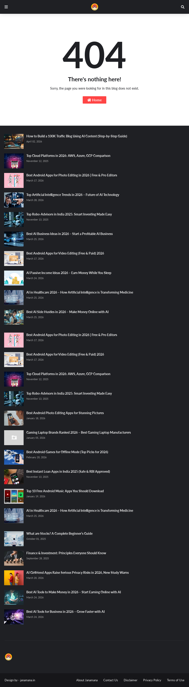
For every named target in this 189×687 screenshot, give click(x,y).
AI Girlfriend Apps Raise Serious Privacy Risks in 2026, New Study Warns (77, 572)
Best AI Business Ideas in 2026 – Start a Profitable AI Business (69, 234)
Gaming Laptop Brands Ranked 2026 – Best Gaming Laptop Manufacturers (78, 432)
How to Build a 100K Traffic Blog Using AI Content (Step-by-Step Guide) (76, 136)
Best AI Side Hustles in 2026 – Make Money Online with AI (67, 312)
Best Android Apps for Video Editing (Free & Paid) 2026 (65, 253)
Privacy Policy (152, 680)
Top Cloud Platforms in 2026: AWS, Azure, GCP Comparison (68, 156)
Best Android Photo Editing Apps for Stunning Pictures (65, 413)
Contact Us (110, 680)
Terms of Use (175, 680)
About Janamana (87, 680)
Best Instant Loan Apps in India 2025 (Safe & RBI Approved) (68, 471)
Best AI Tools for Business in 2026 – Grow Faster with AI (65, 611)
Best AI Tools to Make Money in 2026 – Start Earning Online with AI (73, 592)
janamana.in (27, 680)
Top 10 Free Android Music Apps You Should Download (65, 491)
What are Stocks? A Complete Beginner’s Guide (59, 533)
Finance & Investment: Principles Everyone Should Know (66, 553)
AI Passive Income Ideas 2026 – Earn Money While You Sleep (68, 273)
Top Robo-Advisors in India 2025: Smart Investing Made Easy (69, 214)
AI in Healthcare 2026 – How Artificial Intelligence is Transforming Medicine (79, 292)
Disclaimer (130, 680)
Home (94, 100)
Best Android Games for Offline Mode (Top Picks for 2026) (67, 452)
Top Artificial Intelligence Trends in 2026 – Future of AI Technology (72, 195)
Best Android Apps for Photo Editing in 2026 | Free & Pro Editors (71, 175)
